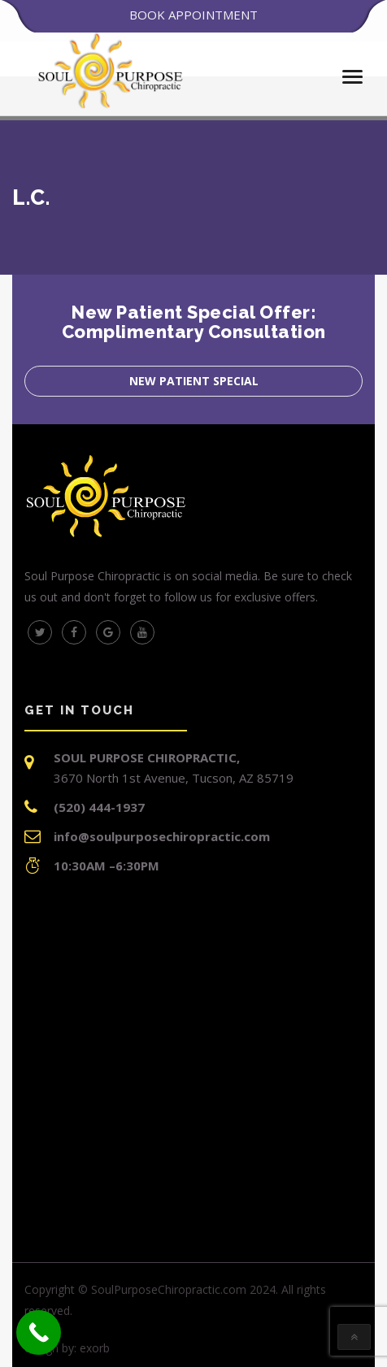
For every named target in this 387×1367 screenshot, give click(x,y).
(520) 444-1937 (99, 807)
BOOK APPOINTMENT (193, 15)
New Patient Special (194, 380)
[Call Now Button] (38, 1332)
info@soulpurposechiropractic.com (162, 836)
